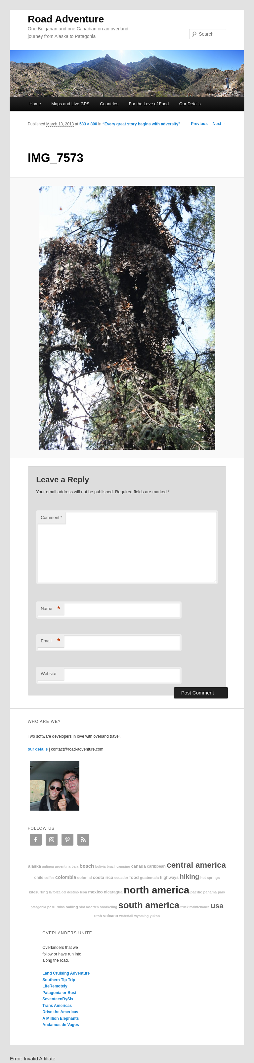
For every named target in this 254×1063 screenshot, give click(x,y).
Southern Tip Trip (58, 980)
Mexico (95, 891)
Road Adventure (66, 19)
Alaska (34, 866)
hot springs (210, 878)
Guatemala (149, 877)
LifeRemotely (54, 986)
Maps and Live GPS (70, 103)
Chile (38, 877)
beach (86, 866)
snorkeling (108, 907)
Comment (51, 517)
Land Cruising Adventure (66, 973)
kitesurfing (38, 892)
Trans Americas (57, 1005)
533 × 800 (88, 124)
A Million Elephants (60, 1018)
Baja (74, 866)
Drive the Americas (60, 1012)
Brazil (111, 866)
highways (169, 877)
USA (217, 906)
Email (50, 641)
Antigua (48, 866)
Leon (83, 892)
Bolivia (100, 866)
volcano (110, 916)
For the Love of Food (149, 103)
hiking (189, 876)
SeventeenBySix (57, 999)
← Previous (197, 123)
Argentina (62, 866)
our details (38, 749)
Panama (210, 892)
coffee (49, 878)
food (134, 877)
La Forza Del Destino (64, 892)
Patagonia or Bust (59, 992)
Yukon (155, 916)
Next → (219, 123)
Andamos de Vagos (60, 1024)
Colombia (65, 877)
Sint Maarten (89, 907)
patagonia (38, 907)
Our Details (190, 103)
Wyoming (141, 916)
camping (123, 866)
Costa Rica (103, 877)
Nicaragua (113, 892)
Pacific (196, 892)
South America (148, 905)
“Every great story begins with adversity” (141, 124)
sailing (72, 907)
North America (156, 890)
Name (50, 609)
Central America (196, 864)
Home (35, 103)
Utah (98, 916)
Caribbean (156, 866)
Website (48, 673)
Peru (51, 907)
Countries (109, 103)
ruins (60, 907)
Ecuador (121, 878)
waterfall (126, 916)
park (221, 892)
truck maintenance (195, 907)
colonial (84, 877)
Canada (138, 866)
